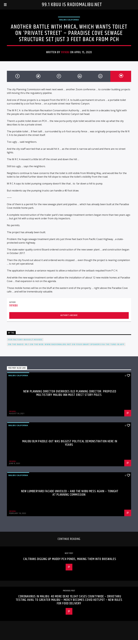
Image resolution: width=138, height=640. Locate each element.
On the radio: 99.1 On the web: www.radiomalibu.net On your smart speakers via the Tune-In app (66, 344)
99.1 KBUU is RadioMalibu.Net (72, 4)
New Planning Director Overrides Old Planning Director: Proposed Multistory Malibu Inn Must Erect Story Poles (69, 393)
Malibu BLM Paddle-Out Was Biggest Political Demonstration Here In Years (69, 443)
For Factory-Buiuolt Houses (25, 339)
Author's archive (69, 315)
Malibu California (69, 19)
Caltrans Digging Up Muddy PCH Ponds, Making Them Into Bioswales (69, 559)
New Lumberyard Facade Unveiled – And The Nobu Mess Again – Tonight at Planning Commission (70, 493)
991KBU (65, 52)
